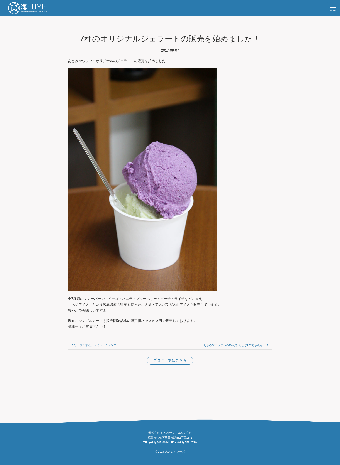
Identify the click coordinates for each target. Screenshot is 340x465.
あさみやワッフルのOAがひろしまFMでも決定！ (234, 345)
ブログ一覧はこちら (170, 360)
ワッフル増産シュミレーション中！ (96, 345)
